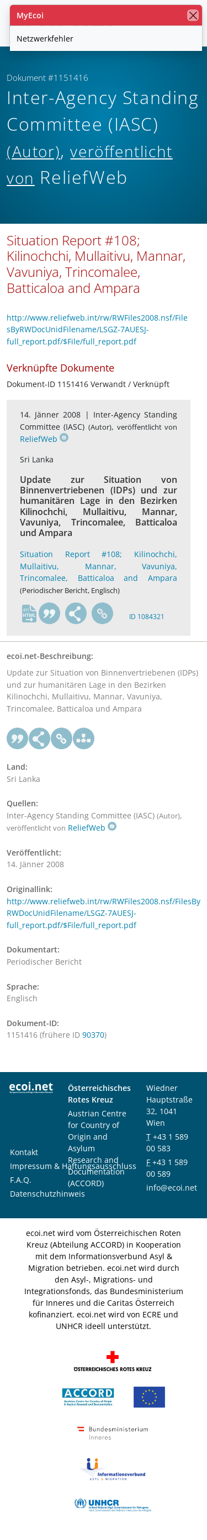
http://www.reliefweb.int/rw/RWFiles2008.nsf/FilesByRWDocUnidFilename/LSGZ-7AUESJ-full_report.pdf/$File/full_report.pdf (97, 329)
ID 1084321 (146, 616)
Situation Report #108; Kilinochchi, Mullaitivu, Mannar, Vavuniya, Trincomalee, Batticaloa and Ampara (98, 566)
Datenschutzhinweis (47, 1193)
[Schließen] (193, 15)
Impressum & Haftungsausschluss (73, 1166)
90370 (93, 1034)
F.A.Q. (20, 1180)
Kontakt (24, 1152)
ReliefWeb (44, 439)
